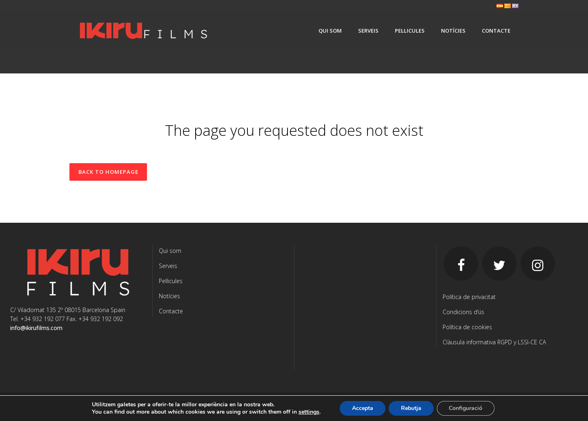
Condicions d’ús (463, 312)
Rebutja (411, 408)
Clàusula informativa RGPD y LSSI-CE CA (494, 342)
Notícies (169, 296)
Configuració (466, 408)
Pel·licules (171, 281)
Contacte (171, 311)
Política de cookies (467, 327)
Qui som (170, 251)
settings (308, 412)
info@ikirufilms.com (36, 328)
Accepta (362, 408)
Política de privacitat (469, 297)
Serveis (168, 266)
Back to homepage (108, 171)
